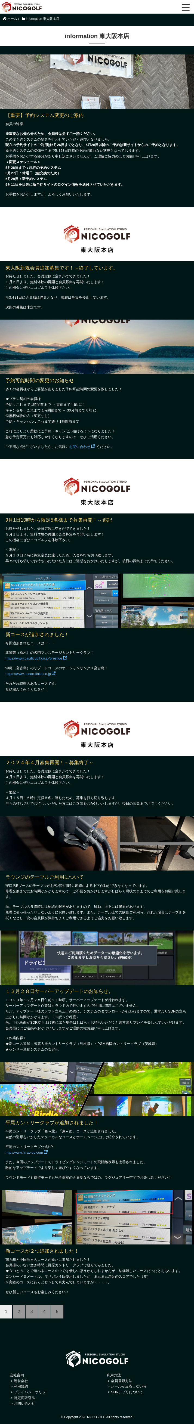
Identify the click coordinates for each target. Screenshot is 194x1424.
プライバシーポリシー (31, 1392)
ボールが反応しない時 (128, 1386)
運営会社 (21, 1381)
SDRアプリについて (127, 1392)
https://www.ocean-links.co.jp (28, 674)
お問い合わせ (79, 447)
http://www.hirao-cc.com (24, 1152)
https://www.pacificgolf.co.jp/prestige (33, 658)
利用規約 (21, 1386)
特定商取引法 (24, 1398)
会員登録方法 (121, 1381)
